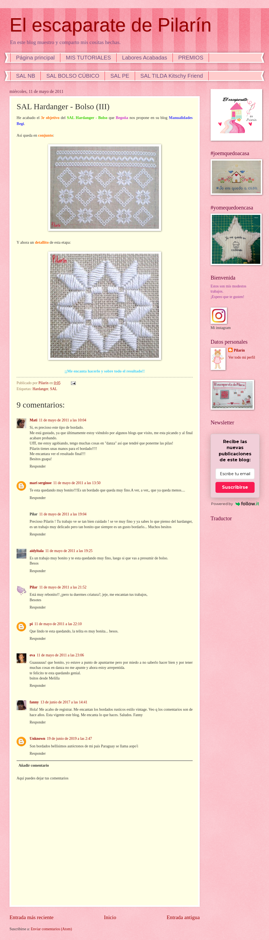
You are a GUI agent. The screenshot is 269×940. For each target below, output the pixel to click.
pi (31, 624)
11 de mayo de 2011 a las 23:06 (60, 655)
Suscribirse (235, 487)
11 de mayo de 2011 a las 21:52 (62, 587)
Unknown (37, 739)
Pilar (33, 587)
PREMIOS (190, 58)
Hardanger (40, 389)
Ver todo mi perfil (241, 357)
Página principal (35, 58)
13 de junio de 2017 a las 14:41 (63, 702)
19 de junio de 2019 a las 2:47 (69, 739)
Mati (33, 420)
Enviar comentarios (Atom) (51, 929)
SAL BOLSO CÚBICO (72, 76)
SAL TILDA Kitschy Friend (171, 76)
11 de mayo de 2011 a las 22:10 (58, 624)
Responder (38, 466)
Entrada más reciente (32, 917)
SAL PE (119, 76)
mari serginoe (41, 483)
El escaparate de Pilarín (110, 25)
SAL (53, 389)
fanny (34, 702)
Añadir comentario (33, 765)
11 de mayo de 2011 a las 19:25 (68, 551)
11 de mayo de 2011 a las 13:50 (77, 483)
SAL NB (25, 76)
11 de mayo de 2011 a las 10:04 (62, 420)
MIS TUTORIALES (88, 58)
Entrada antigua (183, 917)
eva (32, 655)
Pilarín (239, 350)
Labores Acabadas (144, 58)
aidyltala (36, 551)
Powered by (235, 504)
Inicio (110, 917)
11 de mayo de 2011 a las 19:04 (62, 514)
